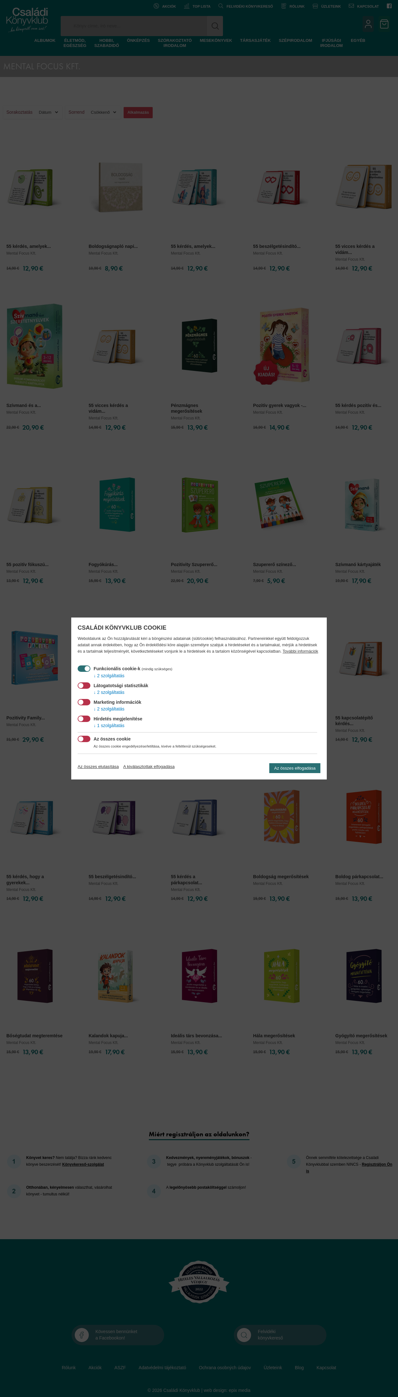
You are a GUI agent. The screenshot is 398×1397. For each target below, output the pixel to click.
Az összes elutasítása (98, 766)
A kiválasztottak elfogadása (149, 766)
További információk (300, 651)
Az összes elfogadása (295, 768)
